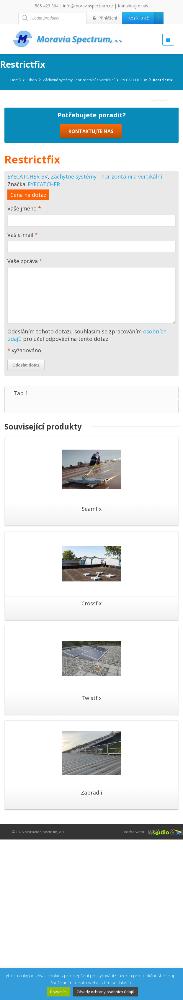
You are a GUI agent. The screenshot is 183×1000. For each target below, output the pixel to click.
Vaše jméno (91, 377)
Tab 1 (21, 553)
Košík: (145, 18)
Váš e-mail (91, 404)
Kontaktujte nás (133, 6)
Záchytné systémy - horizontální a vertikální (106, 337)
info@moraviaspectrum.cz (88, 6)
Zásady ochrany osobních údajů (105, 991)
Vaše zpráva (91, 452)
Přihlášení (105, 18)
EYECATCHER (44, 344)
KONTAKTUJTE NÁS (90, 292)
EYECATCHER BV (27, 337)
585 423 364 (46, 6)
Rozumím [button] (58, 991)
